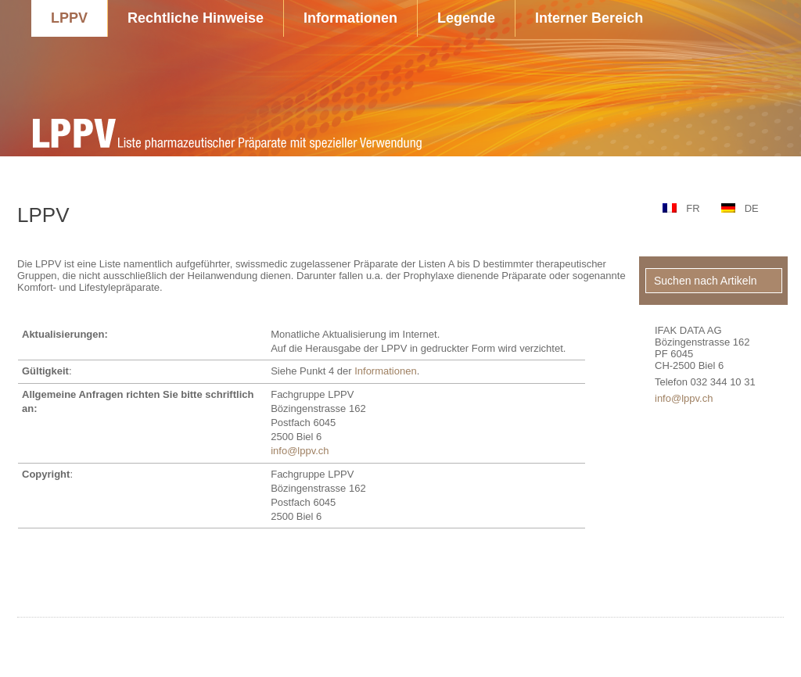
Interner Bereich (589, 18)
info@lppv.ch (300, 451)
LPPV (69, 18)
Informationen (350, 18)
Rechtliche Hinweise (196, 18)
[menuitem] (678, 208)
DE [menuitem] (752, 208)
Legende (466, 18)
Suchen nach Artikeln (705, 280)
